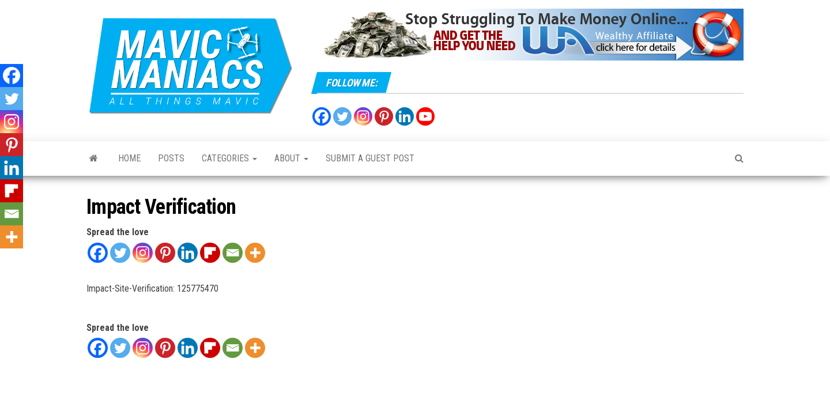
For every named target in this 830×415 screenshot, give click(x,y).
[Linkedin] (188, 253)
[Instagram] (143, 253)
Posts (171, 158)
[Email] (232, 253)
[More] (255, 253)
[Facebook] (98, 253)
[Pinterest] (165, 253)
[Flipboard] (210, 253)
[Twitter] (120, 253)
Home (129, 158)
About (291, 158)
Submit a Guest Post (370, 158)
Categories (229, 158)
